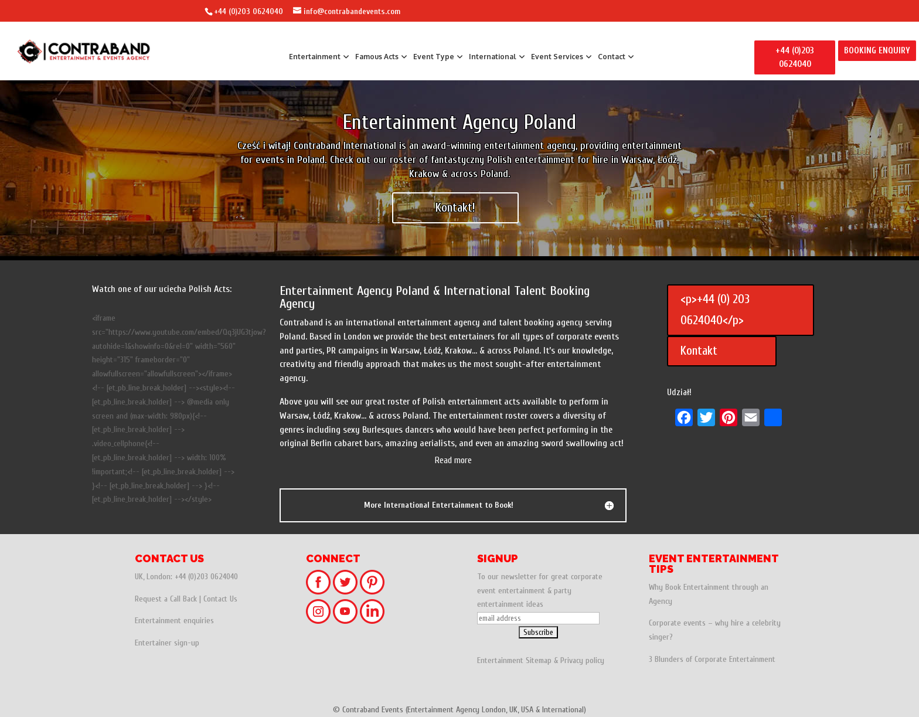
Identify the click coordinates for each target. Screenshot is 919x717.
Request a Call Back (166, 599)
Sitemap (539, 660)
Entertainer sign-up (167, 643)
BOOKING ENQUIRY (877, 51)
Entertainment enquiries (174, 621)
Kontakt (698, 351)
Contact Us (220, 599)
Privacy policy (582, 660)
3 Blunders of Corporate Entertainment (712, 659)
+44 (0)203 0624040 (248, 11)
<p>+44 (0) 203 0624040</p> (715, 309)
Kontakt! (455, 208)
